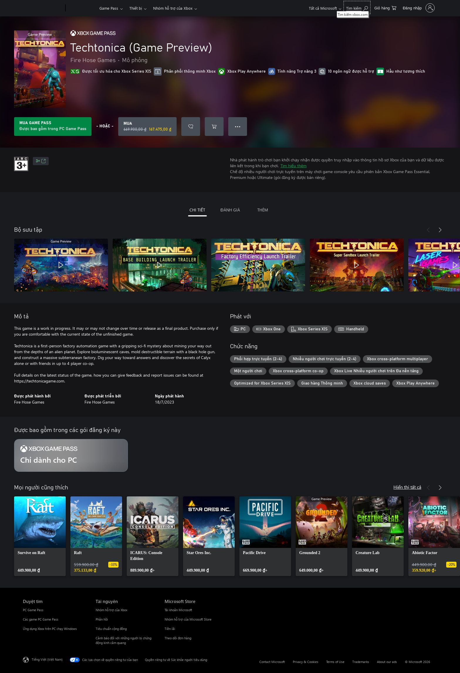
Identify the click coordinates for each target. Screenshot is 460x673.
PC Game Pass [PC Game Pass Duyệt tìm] (33, 610)
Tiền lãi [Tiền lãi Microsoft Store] (170, 629)
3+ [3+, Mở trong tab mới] (41, 161)
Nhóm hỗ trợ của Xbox (172, 8)
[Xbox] (81, 8)
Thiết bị (135, 8)
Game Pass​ (108, 8)
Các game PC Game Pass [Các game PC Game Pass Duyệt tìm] (40, 619)
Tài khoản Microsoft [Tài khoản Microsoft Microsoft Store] (178, 610)
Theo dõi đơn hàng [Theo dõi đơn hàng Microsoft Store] (178, 638)
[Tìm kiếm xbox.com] (357, 7)
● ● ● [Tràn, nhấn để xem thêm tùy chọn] (238, 126)
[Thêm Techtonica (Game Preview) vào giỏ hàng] (214, 126)
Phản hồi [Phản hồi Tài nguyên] (102, 619)
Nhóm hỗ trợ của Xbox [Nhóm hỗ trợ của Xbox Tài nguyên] (111, 610)
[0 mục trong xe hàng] (385, 7)
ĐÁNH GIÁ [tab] (230, 210)
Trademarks (360, 662)
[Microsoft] (43, 8)
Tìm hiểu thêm (293, 165)
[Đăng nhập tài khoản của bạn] (418, 8)
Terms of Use (335, 662)
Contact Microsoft (272, 662)
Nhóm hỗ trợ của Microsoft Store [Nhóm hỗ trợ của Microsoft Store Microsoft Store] (188, 619)
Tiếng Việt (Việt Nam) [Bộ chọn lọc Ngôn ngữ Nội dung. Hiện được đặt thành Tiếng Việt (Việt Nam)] (47, 659)
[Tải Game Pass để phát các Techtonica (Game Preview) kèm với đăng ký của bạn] (53, 126)
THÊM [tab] (262, 210)
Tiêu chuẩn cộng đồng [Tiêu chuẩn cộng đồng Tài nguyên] (111, 629)
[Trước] (428, 230)
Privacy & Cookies (305, 662)
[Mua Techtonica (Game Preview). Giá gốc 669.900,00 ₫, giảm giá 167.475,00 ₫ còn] (147, 126)
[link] (40, 536)
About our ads (387, 662)
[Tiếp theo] (440, 230)
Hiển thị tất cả (407, 487)
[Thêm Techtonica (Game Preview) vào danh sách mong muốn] (190, 126)
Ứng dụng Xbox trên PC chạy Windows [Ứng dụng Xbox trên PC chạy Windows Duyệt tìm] (50, 629)
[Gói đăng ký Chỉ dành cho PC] (71, 455)
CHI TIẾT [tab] (197, 210)
